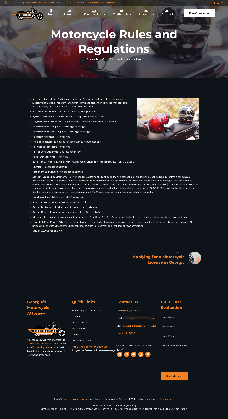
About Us (77, 316)
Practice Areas (80, 322)
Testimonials (78, 328)
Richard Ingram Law (73, 399)
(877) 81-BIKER (133, 310)
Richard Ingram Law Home (86, 310)
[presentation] (185, 366)
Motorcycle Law (131, 58)
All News (115, 58)
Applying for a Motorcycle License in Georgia (159, 259)
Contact (76, 334)
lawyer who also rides (40, 343)
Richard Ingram (40, 347)
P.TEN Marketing (165, 399)
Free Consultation (199, 13)
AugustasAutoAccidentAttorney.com (96, 350)
